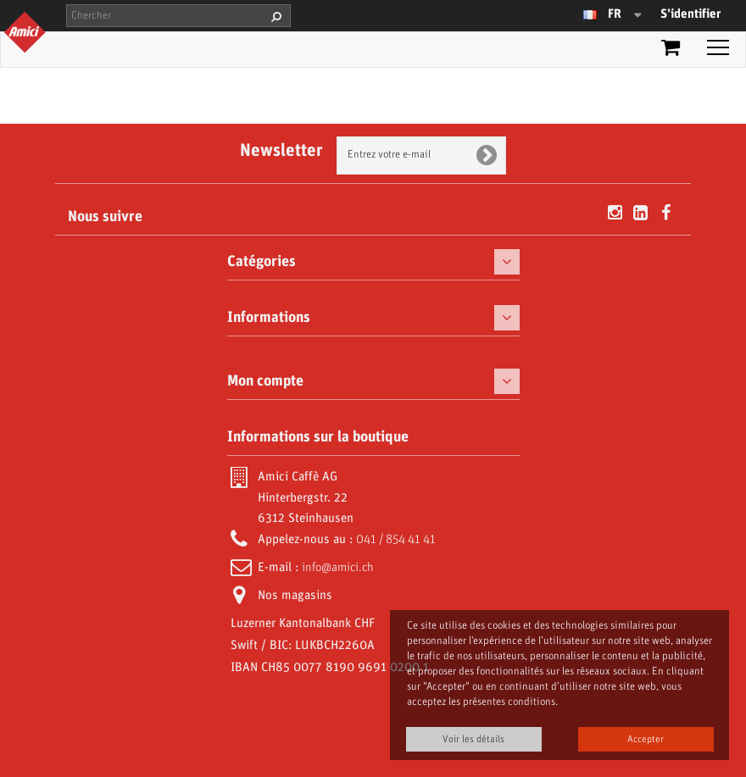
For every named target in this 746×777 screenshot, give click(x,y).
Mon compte (265, 381)
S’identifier (690, 14)
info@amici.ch (338, 568)
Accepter (645, 739)
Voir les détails (473, 739)
